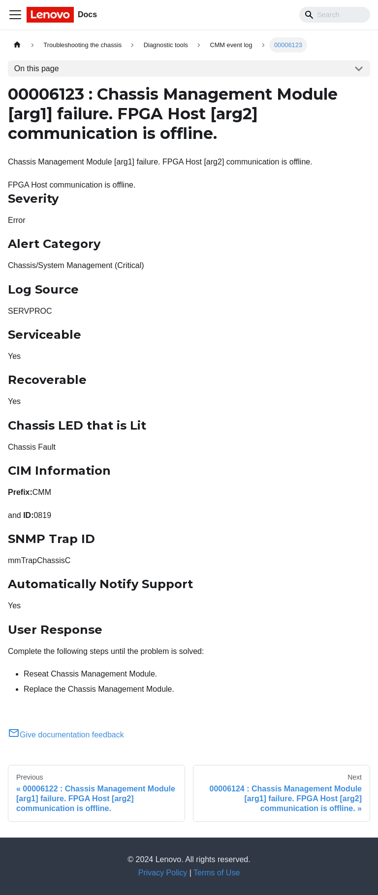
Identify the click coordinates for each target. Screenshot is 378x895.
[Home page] (17, 45)
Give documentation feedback (66, 735)
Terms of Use (216, 872)
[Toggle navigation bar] (15, 14)
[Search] (334, 15)
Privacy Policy (163, 872)
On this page (36, 68)
